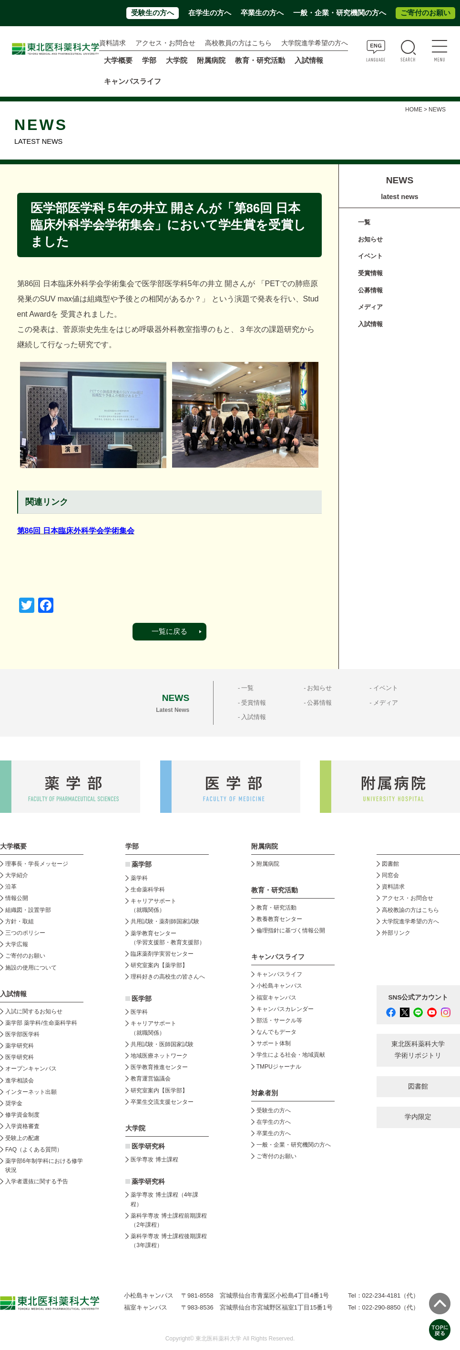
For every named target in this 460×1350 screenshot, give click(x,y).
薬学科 (139, 878)
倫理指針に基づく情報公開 (290, 930)
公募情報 (370, 290)
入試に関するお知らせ (33, 1011)
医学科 (139, 1012)
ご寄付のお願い (425, 13)
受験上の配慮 (22, 1138)
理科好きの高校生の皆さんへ (168, 976)
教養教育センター (279, 919)
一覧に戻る (169, 631)
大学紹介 (16, 875)
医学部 (142, 998)
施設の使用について (31, 967)
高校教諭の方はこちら (410, 910)
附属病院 (211, 60)
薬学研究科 (19, 1045)
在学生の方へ (209, 13)
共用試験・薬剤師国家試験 (165, 921)
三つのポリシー (25, 933)
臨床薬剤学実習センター (162, 953)
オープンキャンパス (31, 1068)
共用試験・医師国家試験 (162, 1044)
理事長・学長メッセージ (36, 863)
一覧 (364, 222)
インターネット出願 (31, 1092)
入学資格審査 (22, 1126)
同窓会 (390, 875)
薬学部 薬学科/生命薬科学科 (41, 1023)
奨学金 (13, 1103)
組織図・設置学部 (28, 910)
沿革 (11, 886)
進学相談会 (19, 1080)
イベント (370, 256)
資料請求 (112, 43)
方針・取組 (19, 921)
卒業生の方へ (262, 13)
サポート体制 (273, 1043)
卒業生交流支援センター (162, 1102)
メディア (370, 306)
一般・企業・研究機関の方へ (339, 13)
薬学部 (142, 864)
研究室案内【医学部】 (159, 1090)
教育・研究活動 (276, 907)
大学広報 (16, 944)
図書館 (390, 863)
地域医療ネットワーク (159, 1055)
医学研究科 (19, 1057)
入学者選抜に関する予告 (36, 1181)
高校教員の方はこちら (238, 43)
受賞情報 (370, 273)
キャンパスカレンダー (285, 1009)
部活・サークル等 (279, 1020)
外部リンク (396, 933)
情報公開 (16, 898)
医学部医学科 (22, 1034)
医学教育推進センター (159, 1067)
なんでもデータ (276, 1032)
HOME (413, 109)
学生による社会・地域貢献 (290, 1054)
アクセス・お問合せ (165, 43)
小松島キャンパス (279, 985)
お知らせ (370, 239)
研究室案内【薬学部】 (159, 965)
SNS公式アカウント (418, 997)
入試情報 (370, 324)
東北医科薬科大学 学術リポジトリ (418, 1049)
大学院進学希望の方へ (314, 43)
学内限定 (418, 1116)
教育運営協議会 (151, 1078)
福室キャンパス (276, 997)
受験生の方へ (152, 13)
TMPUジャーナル (278, 1066)
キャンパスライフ (279, 974)
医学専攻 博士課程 (154, 1159)
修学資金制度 (22, 1114)
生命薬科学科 (148, 889)
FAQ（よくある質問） (33, 1149)
